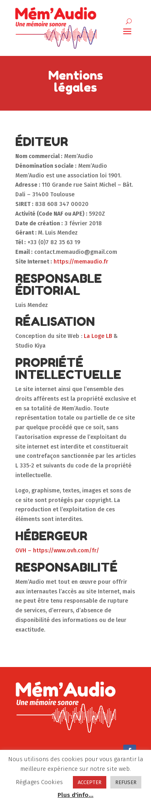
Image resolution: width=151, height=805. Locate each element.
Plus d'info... (75, 795)
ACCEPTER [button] (89, 782)
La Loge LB (98, 336)
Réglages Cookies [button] (39, 782)
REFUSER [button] (126, 782)
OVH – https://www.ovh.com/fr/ (57, 550)
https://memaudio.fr (81, 261)
